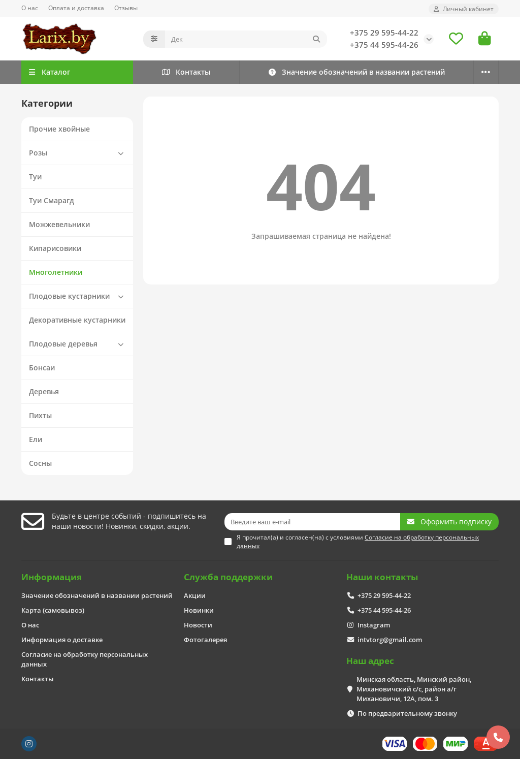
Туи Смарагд (51, 200)
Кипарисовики (55, 248)
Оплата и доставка (76, 8)
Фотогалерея (205, 639)
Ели (35, 439)
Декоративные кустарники (77, 320)
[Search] (246, 39)
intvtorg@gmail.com (390, 639)
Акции (195, 595)
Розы (78, 153)
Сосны (40, 463)
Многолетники (55, 272)
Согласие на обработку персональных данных (84, 659)
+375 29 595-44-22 (384, 32)
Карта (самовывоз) (52, 610)
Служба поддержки (228, 577)
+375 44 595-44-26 (384, 45)
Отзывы (126, 8)
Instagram (374, 624)
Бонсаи (42, 367)
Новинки (199, 610)
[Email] (312, 521)
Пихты (40, 415)
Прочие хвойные (59, 129)
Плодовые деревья (78, 344)
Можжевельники (59, 224)
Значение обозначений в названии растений (356, 72)
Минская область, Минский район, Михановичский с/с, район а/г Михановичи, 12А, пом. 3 (413, 689)
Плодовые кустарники (78, 296)
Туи (35, 176)
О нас (29, 8)
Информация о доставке (62, 639)
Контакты (186, 72)
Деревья (44, 391)
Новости (198, 624)
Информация (51, 577)
